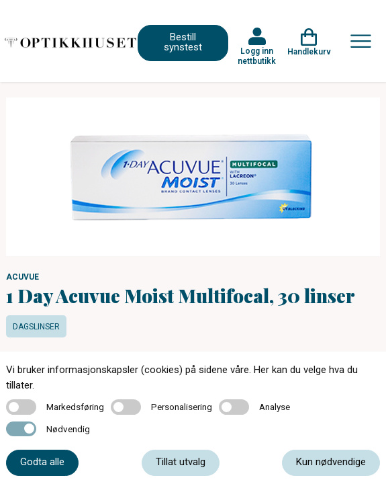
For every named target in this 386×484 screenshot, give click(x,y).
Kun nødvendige (331, 462)
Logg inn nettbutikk (256, 55)
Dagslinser (36, 326)
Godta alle (42, 462)
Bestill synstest (183, 42)
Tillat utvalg (180, 462)
